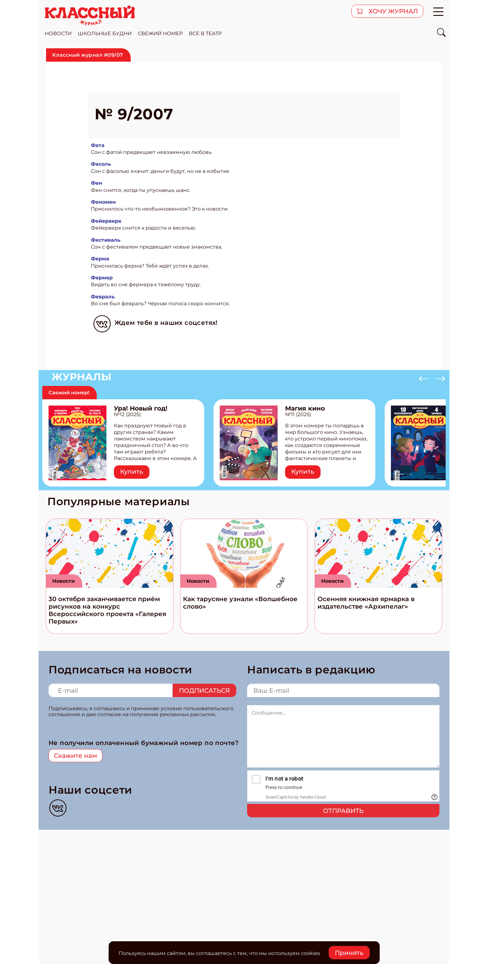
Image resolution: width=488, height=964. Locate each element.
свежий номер (160, 33)
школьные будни (105, 33)
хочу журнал (392, 11)
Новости (63, 581)
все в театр (205, 33)
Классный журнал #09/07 (87, 55)
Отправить (343, 810)
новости (58, 33)
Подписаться (204, 690)
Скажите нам (75, 755)
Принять (349, 953)
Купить (131, 471)
